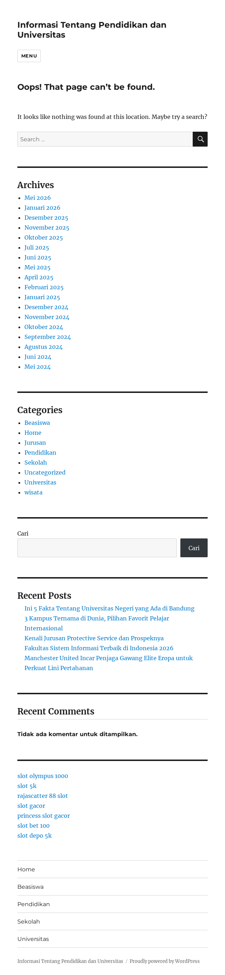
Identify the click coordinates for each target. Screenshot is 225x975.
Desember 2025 (46, 217)
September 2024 (47, 336)
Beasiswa (37, 422)
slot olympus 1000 (42, 775)
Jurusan (35, 442)
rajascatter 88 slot (42, 795)
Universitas (40, 482)
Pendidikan (40, 452)
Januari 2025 (42, 297)
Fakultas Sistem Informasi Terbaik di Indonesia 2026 (99, 648)
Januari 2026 (42, 207)
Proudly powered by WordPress (165, 961)
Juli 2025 (36, 247)
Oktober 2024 (43, 326)
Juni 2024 (37, 356)
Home (32, 432)
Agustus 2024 (43, 346)
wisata (33, 492)
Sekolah (35, 462)
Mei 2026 (37, 197)
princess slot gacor (43, 815)
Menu (29, 56)
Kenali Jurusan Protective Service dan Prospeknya (94, 638)
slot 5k (26, 785)
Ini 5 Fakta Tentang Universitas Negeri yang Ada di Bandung (109, 608)
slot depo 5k (34, 835)
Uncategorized (45, 472)
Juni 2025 (37, 257)
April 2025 (39, 277)
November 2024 (46, 317)
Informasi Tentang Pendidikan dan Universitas (70, 961)
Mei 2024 (37, 366)
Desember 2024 (46, 307)
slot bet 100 (33, 825)
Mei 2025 (37, 267)
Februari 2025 (44, 287)
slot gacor (31, 805)
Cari (22, 533)
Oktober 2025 (43, 237)
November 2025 (46, 227)
